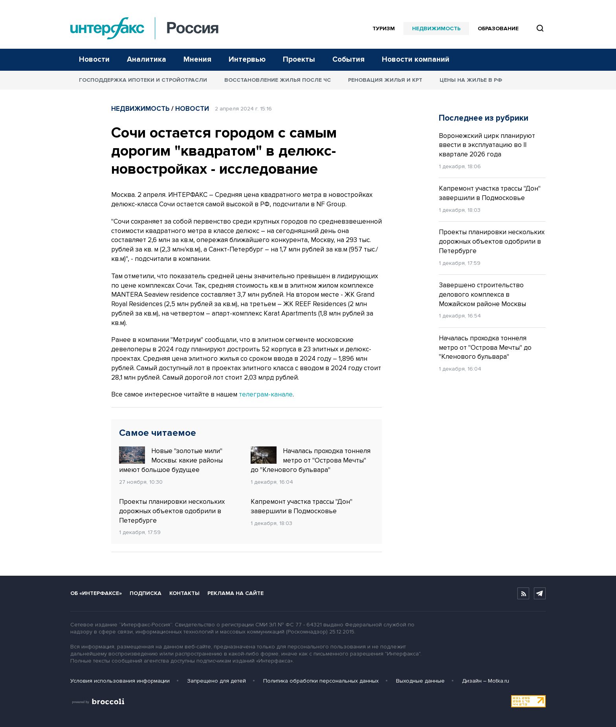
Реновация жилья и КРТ (385, 80)
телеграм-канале (266, 394)
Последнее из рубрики (483, 118)
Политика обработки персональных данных (321, 680)
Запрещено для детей (216, 680)
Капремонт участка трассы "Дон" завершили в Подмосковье (301, 506)
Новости (94, 59)
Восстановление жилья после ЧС (277, 80)
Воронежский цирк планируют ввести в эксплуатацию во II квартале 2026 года (487, 145)
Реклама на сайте (235, 593)
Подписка (145, 593)
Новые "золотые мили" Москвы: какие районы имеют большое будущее (171, 460)
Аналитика (146, 59)
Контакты (184, 593)
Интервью (247, 59)
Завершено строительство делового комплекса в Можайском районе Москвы (482, 294)
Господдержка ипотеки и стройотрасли (143, 80)
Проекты (299, 59)
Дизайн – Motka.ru (485, 680)
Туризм (383, 28)
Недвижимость (436, 28)
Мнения (197, 59)
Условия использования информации (120, 680)
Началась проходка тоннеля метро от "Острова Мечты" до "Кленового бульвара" (310, 460)
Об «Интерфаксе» (96, 593)
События (348, 59)
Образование (498, 28)
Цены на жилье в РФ (471, 80)
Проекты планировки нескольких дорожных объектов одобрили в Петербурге (172, 511)
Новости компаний (415, 59)
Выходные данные (420, 680)
